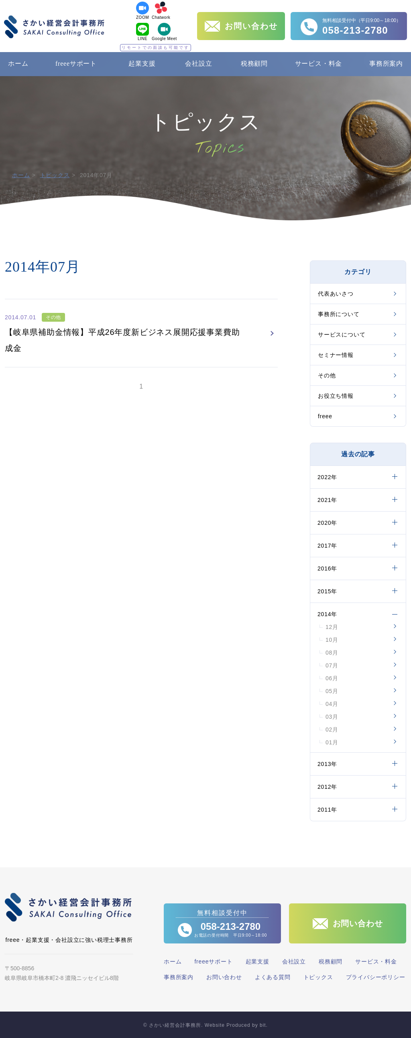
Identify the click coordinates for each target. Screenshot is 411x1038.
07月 (332, 665)
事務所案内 (386, 63)
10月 (332, 640)
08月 (332, 652)
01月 (332, 742)
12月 (332, 627)
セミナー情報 (336, 355)
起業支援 (141, 63)
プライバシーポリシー (375, 977)
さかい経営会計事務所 (54, 27)
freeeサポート (76, 63)
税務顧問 (254, 63)
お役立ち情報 (336, 396)
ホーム (18, 63)
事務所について (339, 314)
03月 (332, 716)
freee (325, 416)
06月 (332, 678)
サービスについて (341, 334)
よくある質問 (273, 977)
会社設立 (198, 63)
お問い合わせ (224, 977)
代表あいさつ (336, 293)
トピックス (55, 175)
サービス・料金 (318, 63)
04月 (332, 704)
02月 (332, 729)
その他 (327, 375)
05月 (332, 691)
